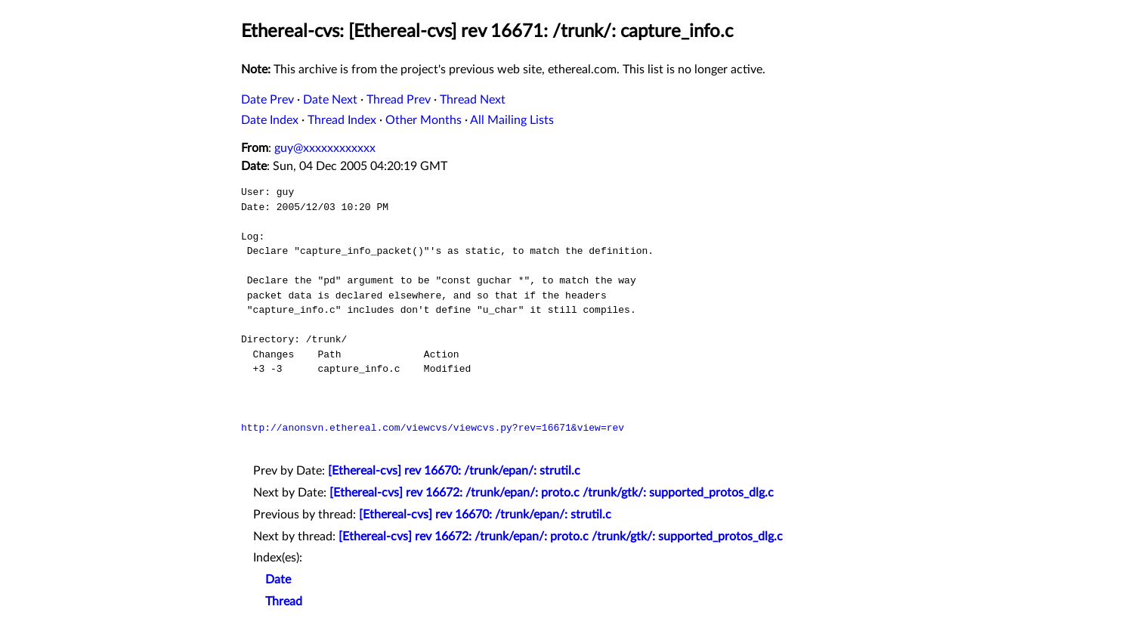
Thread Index (342, 120)
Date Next (330, 100)
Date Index (269, 120)
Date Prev (267, 100)
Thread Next (472, 100)
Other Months (423, 120)
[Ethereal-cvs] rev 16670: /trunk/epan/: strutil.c (454, 471)
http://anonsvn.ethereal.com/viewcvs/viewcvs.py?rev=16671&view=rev (432, 428)
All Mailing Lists (512, 120)
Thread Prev (398, 100)
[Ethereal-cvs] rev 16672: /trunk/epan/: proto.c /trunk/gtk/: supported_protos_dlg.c (551, 493)
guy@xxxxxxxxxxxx (325, 148)
